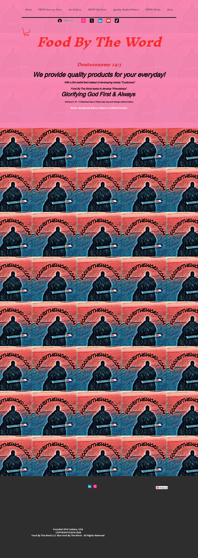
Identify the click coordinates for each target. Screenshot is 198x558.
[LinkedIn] (100, 21)
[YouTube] (108, 21)
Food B (60, 41)
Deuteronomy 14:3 (99, 64)
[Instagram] (83, 21)
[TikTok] (117, 21)
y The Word (122, 41)
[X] (92, 21)
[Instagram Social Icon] (95, 486)
